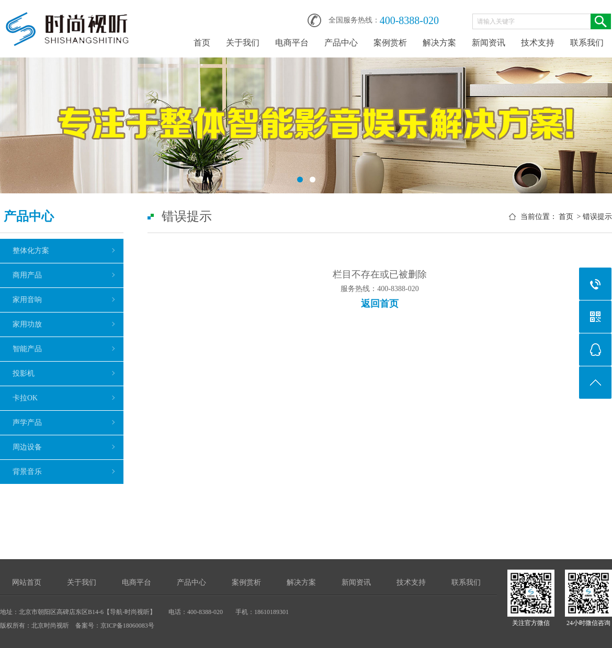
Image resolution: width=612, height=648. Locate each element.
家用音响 (27, 300)
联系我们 (587, 42)
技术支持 (537, 42)
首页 (202, 42)
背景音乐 (27, 472)
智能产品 (27, 349)
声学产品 (27, 422)
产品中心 (341, 42)
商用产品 (27, 275)
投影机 (24, 373)
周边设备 (27, 447)
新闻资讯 (488, 42)
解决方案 (439, 42)
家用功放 (27, 324)
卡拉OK (25, 398)
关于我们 (242, 42)
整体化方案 (31, 250)
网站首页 (26, 582)
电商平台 (292, 42)
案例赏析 (390, 42)
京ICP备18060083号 (127, 625)
